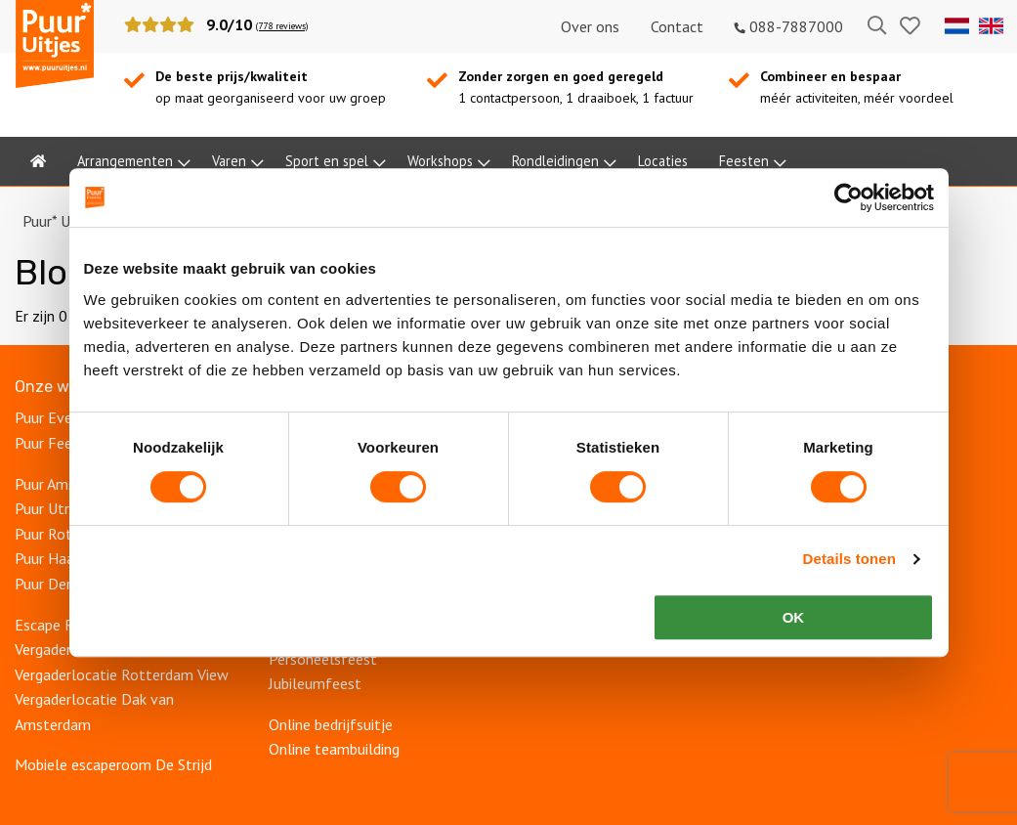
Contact (677, 26)
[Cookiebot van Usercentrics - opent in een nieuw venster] (848, 197)
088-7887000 (789, 26)
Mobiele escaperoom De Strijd (113, 764)
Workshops (440, 161)
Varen (229, 161)
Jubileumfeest (317, 683)
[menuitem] (38, 161)
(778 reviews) (282, 26)
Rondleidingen (555, 161)
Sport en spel (326, 161)
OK (794, 617)
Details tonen (849, 558)
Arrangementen (125, 161)
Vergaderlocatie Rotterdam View (122, 674)
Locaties (663, 161)
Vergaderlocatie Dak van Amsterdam (94, 711)
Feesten (744, 161)
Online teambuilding (334, 749)
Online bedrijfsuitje (333, 724)
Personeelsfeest (325, 659)
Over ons (590, 26)
